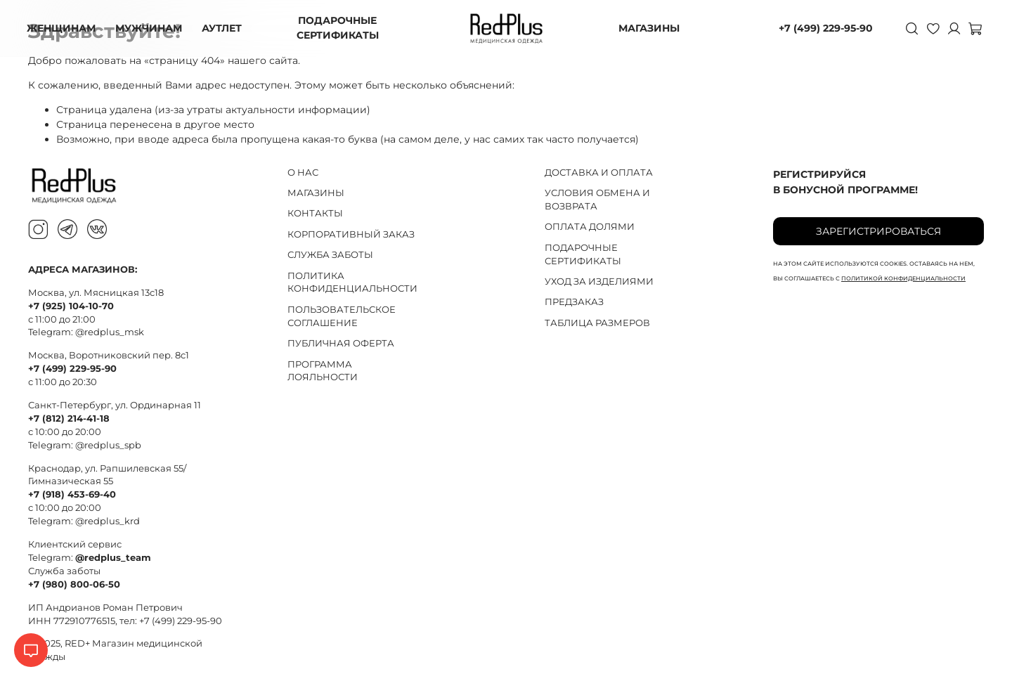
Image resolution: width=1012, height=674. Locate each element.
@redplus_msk (109, 332)
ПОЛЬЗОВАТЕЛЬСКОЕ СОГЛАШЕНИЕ (341, 316)
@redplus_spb (108, 445)
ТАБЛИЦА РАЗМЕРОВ (597, 323)
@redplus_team (113, 557)
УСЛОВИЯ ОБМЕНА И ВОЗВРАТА (597, 200)
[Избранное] (932, 28)
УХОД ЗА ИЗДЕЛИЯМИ (599, 281)
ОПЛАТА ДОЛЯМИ (590, 226)
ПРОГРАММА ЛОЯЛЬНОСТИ (322, 371)
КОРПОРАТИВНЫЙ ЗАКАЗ (351, 234)
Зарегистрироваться (878, 231)
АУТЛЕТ (223, 28)
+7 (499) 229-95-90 (824, 28)
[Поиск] (911, 28)
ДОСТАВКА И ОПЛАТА (599, 172)
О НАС (302, 172)
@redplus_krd (107, 521)
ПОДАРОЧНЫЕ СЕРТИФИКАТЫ (338, 27)
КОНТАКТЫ (315, 213)
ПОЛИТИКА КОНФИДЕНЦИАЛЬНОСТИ (352, 282)
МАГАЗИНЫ (649, 28)
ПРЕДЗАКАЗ (574, 302)
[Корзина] (974, 28)
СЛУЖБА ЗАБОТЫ (330, 254)
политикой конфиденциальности (903, 278)
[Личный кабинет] (953, 28)
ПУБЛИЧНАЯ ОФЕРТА (340, 343)
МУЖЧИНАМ (150, 28)
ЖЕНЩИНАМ (62, 28)
